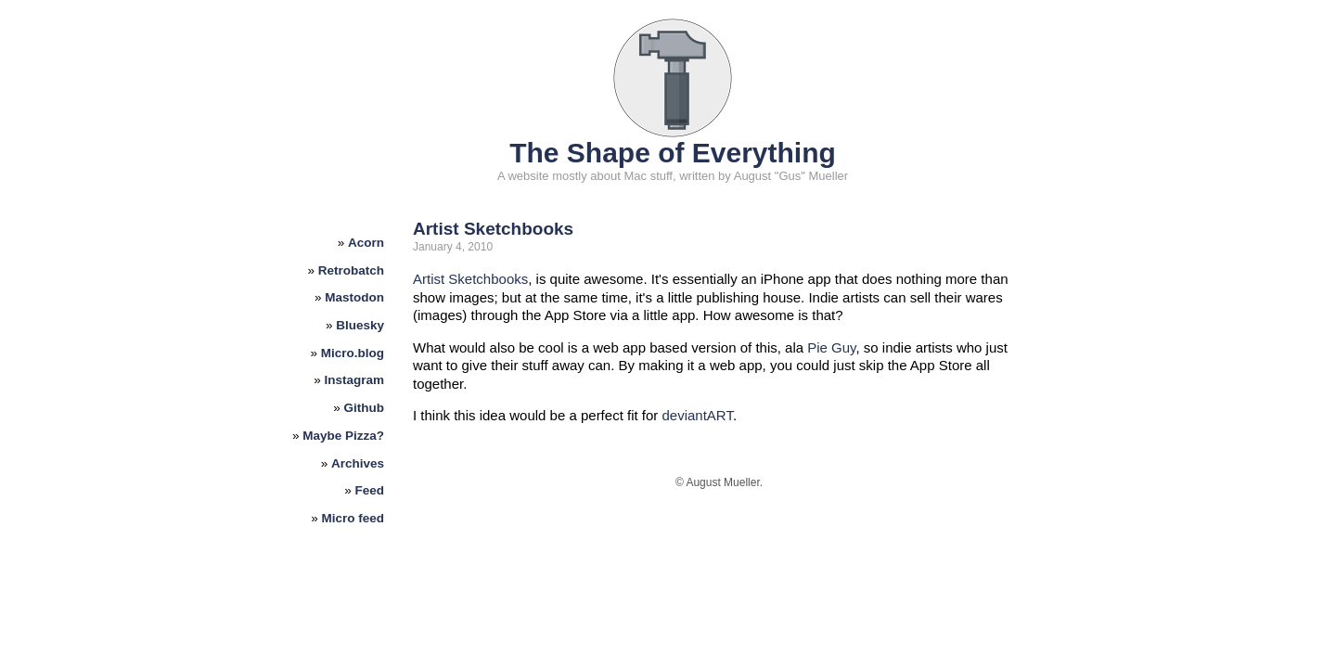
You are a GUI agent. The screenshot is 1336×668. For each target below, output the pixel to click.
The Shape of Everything (672, 152)
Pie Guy (831, 347)
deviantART (697, 415)
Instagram (355, 380)
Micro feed (353, 518)
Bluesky (360, 325)
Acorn (366, 243)
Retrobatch (351, 270)
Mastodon (354, 297)
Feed (370, 490)
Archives (357, 463)
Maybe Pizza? (343, 436)
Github (364, 408)
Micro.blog (352, 353)
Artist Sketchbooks (493, 228)
